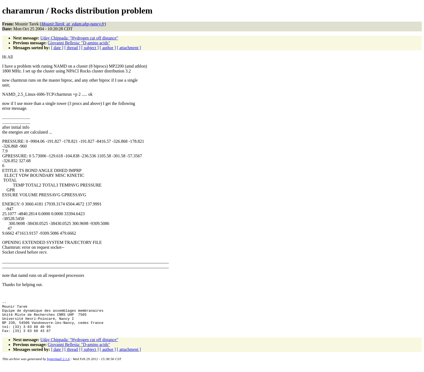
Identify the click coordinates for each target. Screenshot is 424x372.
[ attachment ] (129, 47)
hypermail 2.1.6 (58, 365)
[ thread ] (72, 47)
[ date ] (57, 47)
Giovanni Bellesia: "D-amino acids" (79, 43)
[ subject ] (90, 47)
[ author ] (108, 47)
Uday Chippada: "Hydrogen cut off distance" (79, 38)
